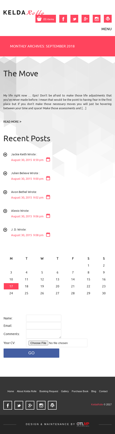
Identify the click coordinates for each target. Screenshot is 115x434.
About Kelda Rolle (27, 391)
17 (11, 286)
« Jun (8, 300)
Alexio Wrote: (61, 214)
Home (11, 391)
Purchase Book (80, 391)
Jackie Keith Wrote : (61, 157)
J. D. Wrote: (61, 233)
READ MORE (11, 121)
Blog (93, 391)
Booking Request (48, 391)
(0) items (45, 19)
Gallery (65, 391)
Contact (103, 391)
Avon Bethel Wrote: (61, 195)
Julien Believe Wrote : (61, 176)
